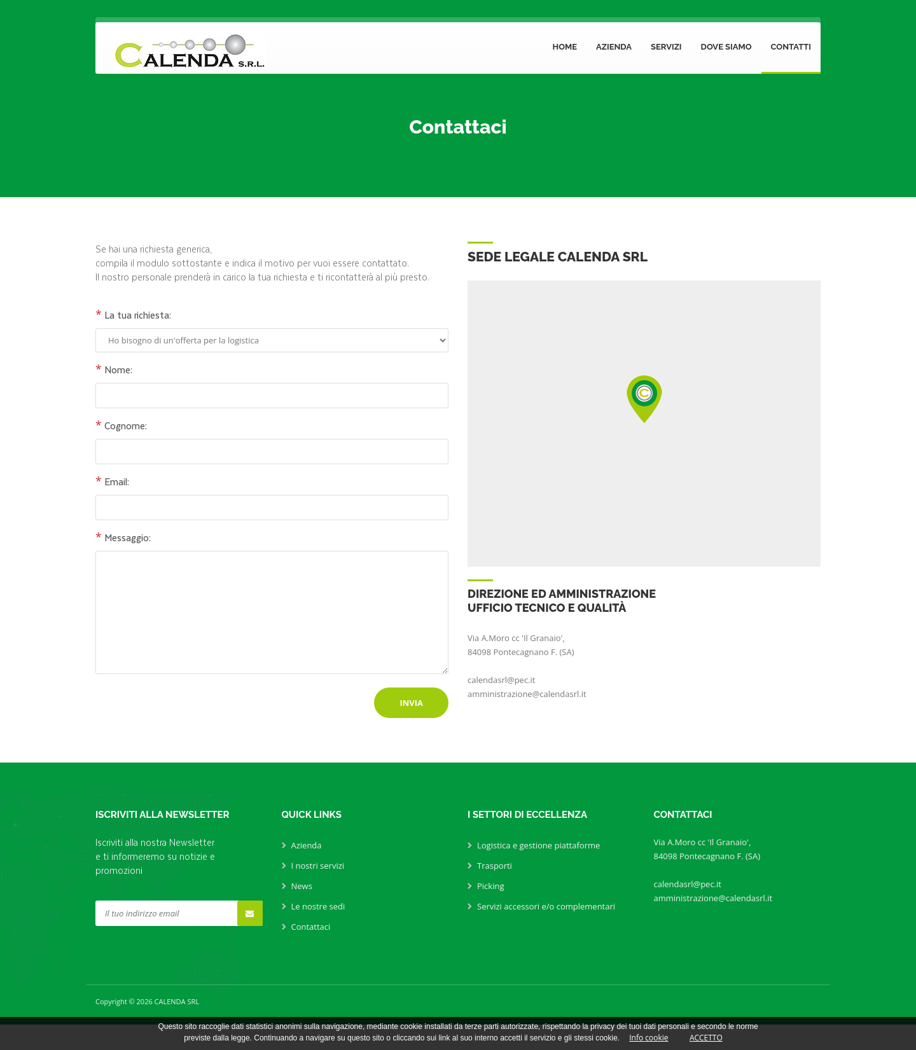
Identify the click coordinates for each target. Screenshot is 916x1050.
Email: (112, 481)
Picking (490, 886)
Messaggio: (123, 537)
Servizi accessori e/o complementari (546, 906)
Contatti (791, 47)
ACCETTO (706, 1037)
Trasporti (494, 865)
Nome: (113, 369)
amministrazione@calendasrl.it (527, 694)
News (301, 886)
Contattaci (311, 926)
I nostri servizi (318, 865)
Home (564, 47)
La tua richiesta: (133, 314)
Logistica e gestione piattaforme (538, 845)
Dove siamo (726, 47)
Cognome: (121, 425)
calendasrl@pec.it (501, 680)
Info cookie (648, 1037)
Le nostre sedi (318, 906)
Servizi (666, 47)
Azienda (614, 47)
